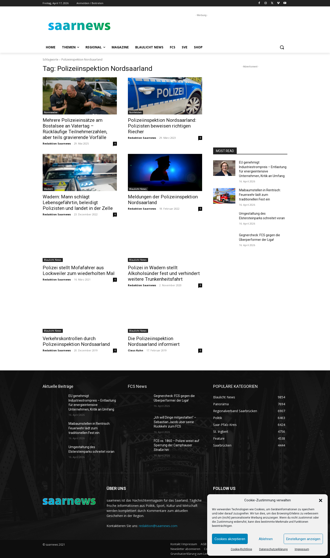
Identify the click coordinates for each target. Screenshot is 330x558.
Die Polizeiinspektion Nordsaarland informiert (154, 341)
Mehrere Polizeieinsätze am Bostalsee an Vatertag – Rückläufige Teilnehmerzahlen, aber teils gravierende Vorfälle (75, 128)
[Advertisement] (199, 28)
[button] (320, 500)
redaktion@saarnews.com (158, 526)
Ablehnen (266, 539)
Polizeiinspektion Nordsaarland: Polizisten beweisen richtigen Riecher (162, 125)
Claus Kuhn (135, 350)
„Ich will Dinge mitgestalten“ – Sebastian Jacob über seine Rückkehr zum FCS (175, 422)
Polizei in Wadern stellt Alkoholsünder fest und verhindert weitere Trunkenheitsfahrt (164, 273)
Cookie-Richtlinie (241, 549)
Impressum (302, 549)
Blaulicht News (138, 189)
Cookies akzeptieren (229, 539)
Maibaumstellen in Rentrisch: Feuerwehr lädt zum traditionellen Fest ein (260, 194)
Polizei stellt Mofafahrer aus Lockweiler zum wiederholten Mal (79, 270)
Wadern (48, 189)
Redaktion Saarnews (57, 143)
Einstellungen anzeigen (303, 539)
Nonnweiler (51, 112)
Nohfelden (135, 112)
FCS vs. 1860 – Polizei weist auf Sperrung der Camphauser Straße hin (176, 445)
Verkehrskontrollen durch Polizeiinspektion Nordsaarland (76, 341)
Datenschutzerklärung (273, 549)
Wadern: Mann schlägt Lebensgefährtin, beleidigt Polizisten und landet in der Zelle (78, 202)
